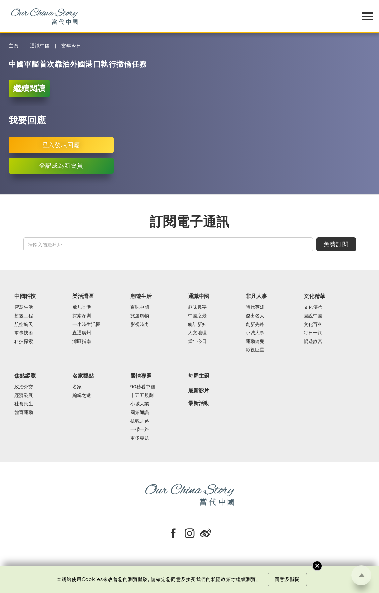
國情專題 (141, 375)
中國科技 (25, 296)
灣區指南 (81, 341)
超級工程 (23, 316)
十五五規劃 (142, 395)
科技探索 (23, 341)
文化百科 (313, 324)
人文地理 (197, 333)
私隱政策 (221, 579)
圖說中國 (313, 316)
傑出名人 (255, 316)
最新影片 (198, 391)
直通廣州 (81, 333)
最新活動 (198, 403)
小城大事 (255, 333)
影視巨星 (255, 350)
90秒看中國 (142, 387)
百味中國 (139, 307)
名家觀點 (83, 375)
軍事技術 (23, 333)
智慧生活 (23, 307)
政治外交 (23, 387)
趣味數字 (197, 307)
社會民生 (23, 404)
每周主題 (198, 375)
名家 (77, 387)
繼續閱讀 (29, 88)
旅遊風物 (139, 316)
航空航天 (23, 324)
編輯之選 (81, 395)
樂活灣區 (83, 296)
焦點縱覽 (25, 375)
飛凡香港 (81, 307)
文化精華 (314, 296)
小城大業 (139, 404)
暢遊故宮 (313, 341)
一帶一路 (139, 429)
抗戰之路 (139, 421)
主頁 (14, 45)
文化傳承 (313, 307)
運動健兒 (255, 341)
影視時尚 (139, 324)
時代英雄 (255, 307)
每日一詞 (313, 333)
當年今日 (71, 45)
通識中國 (40, 45)
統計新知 (197, 324)
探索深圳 (81, 316)
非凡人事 (256, 296)
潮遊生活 (141, 296)
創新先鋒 (255, 324)
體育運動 (23, 412)
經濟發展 (23, 395)
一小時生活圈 (86, 324)
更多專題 (139, 438)
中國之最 (197, 316)
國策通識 (139, 412)
